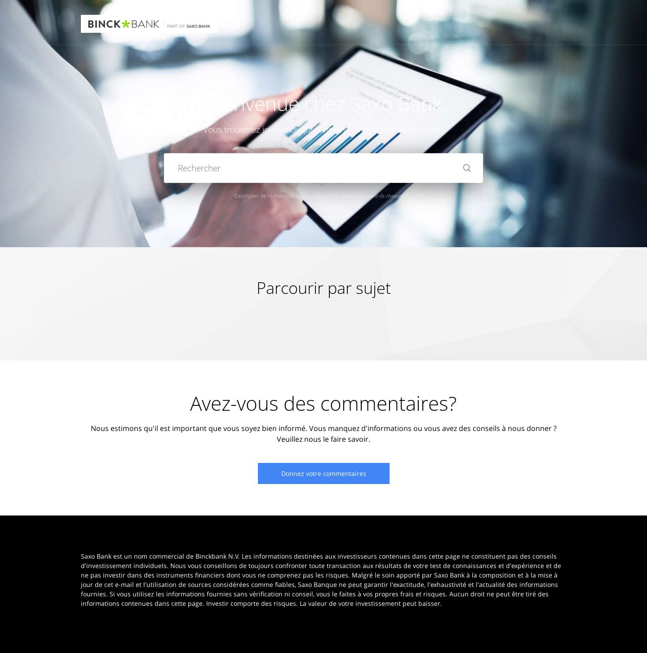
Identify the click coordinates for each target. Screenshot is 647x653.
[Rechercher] (323, 168)
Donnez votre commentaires (323, 473)
